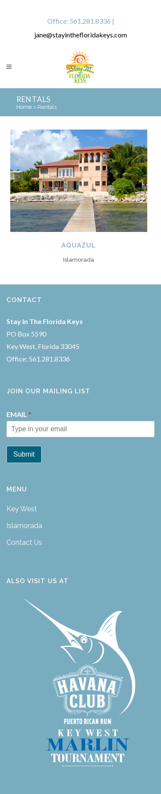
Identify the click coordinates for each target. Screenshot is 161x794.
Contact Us (24, 542)
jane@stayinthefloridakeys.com (80, 35)
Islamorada (24, 526)
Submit (24, 454)
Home (24, 107)
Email (18, 414)
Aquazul (78, 245)
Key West (21, 509)
